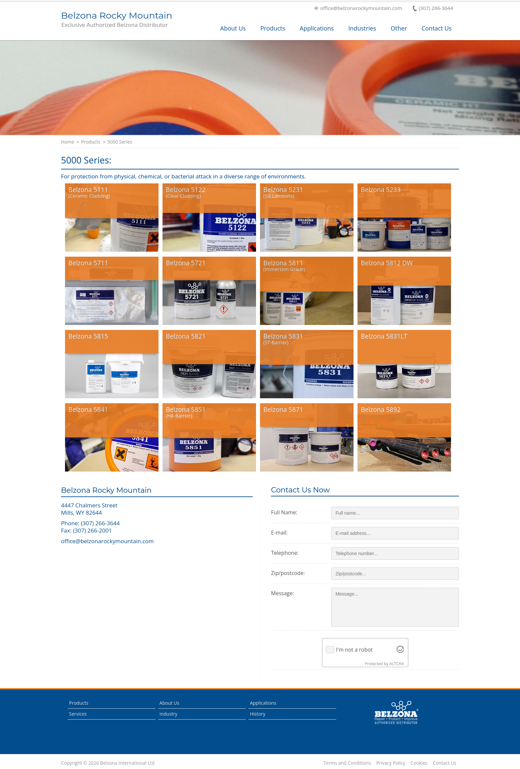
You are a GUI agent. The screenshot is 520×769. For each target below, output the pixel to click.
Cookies (419, 762)
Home (67, 142)
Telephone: (287, 552)
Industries (362, 28)
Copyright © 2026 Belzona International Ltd (108, 762)
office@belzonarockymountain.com (358, 8)
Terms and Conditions (347, 762)
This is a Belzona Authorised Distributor (396, 712)
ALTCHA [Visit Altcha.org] (398, 664)
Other (399, 28)
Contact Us (437, 28)
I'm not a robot (355, 649)
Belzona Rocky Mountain (116, 20)
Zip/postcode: (290, 573)
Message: (285, 593)
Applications (317, 28)
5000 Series (119, 142)
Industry (168, 713)
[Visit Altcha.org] (401, 650)
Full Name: (287, 512)
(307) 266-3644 (433, 8)
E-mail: (282, 532)
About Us (233, 28)
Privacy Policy (390, 762)
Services (78, 713)
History (257, 713)
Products (272, 28)
